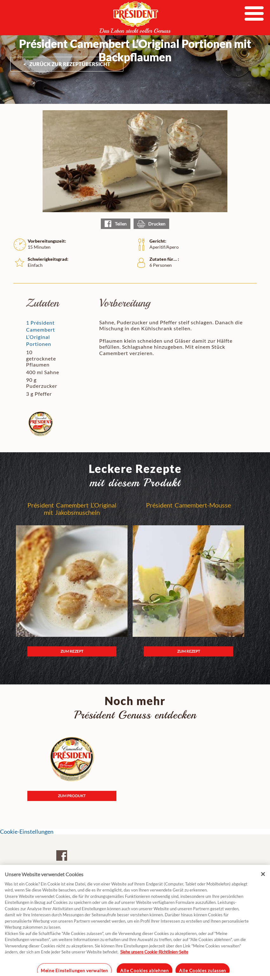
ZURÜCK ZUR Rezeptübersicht (69, 64)
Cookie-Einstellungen (26, 831)
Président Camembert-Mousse (188, 505)
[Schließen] (263, 874)
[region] (135, 920)
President (135, 17)
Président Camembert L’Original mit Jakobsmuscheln (71, 508)
